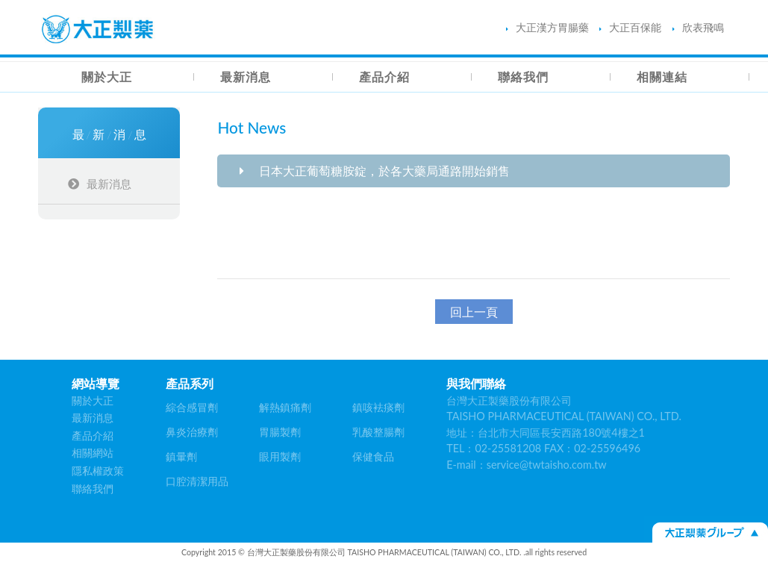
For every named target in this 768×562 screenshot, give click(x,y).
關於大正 (106, 76)
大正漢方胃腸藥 (547, 27)
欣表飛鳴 (698, 27)
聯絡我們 (523, 76)
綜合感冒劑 (192, 407)
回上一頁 (474, 312)
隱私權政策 (98, 470)
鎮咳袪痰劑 (378, 407)
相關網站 (92, 452)
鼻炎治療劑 (192, 431)
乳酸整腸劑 (378, 431)
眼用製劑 (280, 456)
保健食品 (373, 456)
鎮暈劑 (181, 456)
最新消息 (245, 76)
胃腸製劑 (280, 431)
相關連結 (662, 76)
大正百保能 (630, 27)
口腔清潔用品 (197, 481)
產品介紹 (384, 76)
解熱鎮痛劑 (285, 407)
